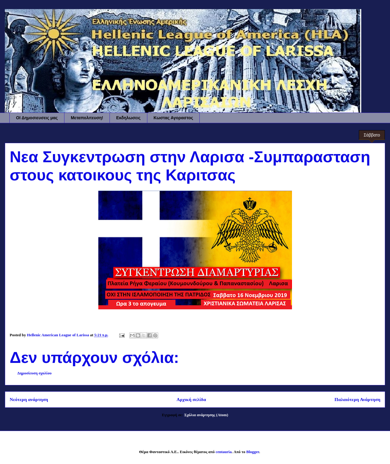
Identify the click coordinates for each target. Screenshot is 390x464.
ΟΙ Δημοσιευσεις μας (37, 117)
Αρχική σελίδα (191, 399)
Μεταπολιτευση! (87, 117)
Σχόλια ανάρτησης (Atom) (206, 415)
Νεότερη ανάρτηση (29, 399)
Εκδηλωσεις (128, 117)
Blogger (252, 451)
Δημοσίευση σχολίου (34, 373)
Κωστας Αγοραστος (173, 117)
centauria (224, 451)
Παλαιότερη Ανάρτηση (357, 399)
